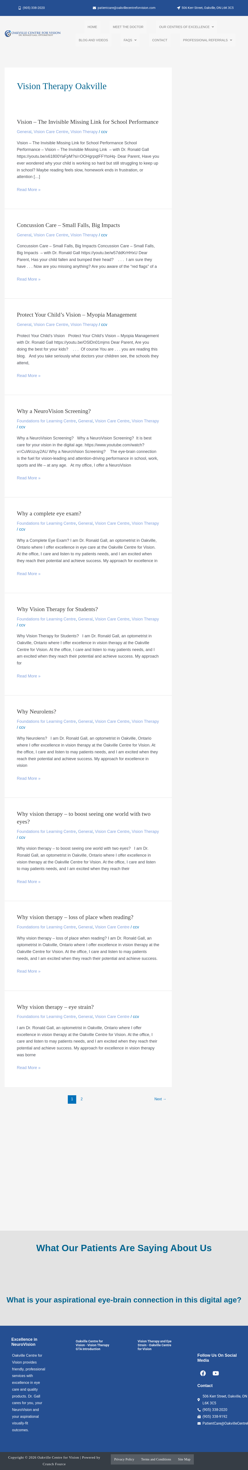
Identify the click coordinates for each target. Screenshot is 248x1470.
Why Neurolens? (37, 720)
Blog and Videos (93, 41)
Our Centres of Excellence (186, 27)
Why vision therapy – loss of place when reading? (76, 926)
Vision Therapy (84, 140)
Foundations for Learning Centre (46, 430)
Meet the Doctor (128, 27)
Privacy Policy (124, 1459)
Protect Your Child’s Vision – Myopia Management (78, 323)
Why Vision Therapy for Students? (58, 618)
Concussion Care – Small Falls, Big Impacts (69, 234)
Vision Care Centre (51, 140)
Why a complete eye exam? (49, 522)
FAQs (130, 41)
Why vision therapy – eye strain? (56, 1016)
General (24, 140)
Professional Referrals (207, 41)
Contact (159, 41)
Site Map (184, 1459)
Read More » (28, 198)
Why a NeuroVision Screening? (54, 420)
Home (92, 27)
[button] (186, 27)
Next (160, 1108)
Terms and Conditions (156, 1459)
